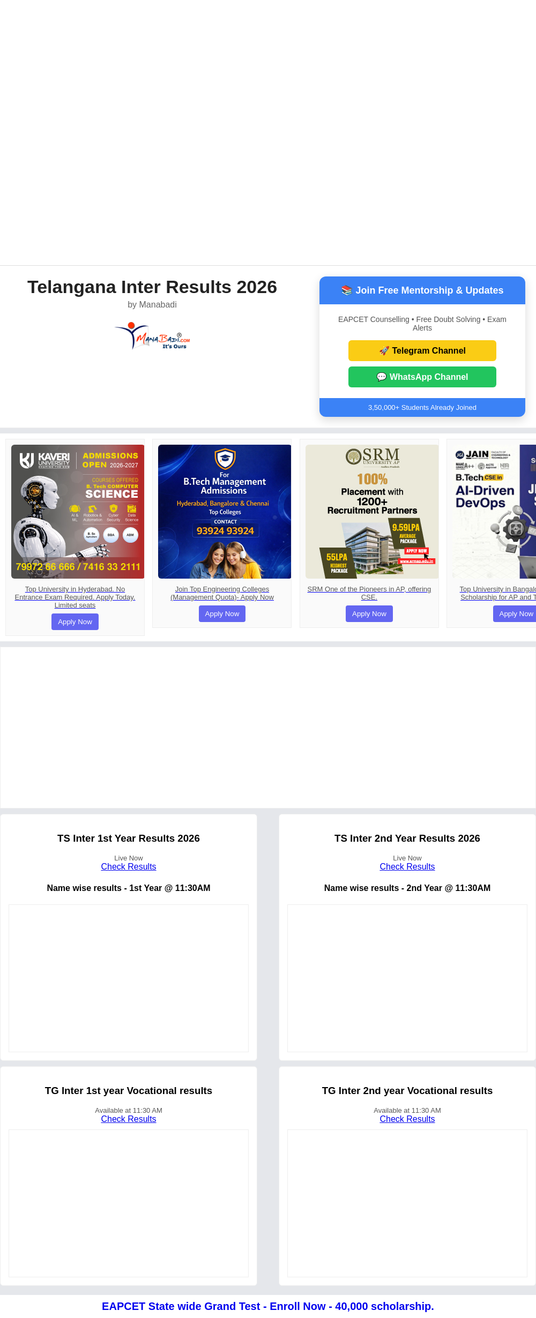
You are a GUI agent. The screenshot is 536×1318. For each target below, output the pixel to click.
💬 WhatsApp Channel (422, 376)
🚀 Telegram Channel (422, 350)
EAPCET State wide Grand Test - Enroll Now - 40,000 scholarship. (268, 1306)
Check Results (128, 866)
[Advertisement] (127, 131)
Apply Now (75, 622)
